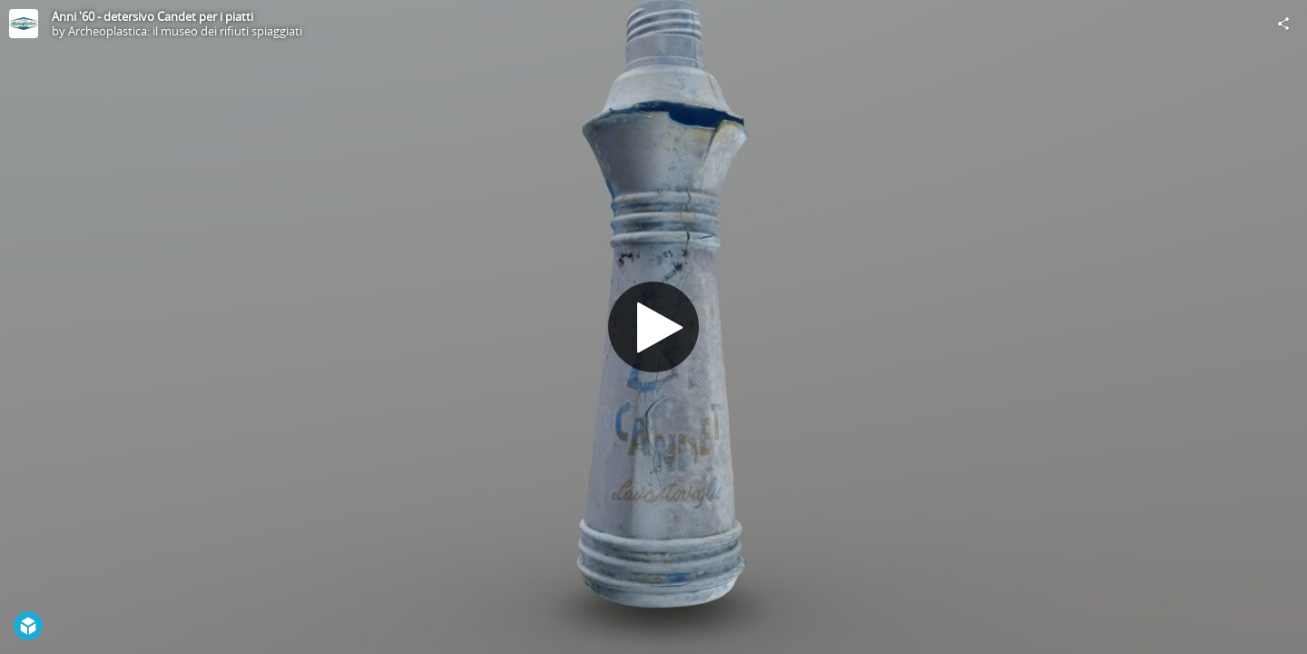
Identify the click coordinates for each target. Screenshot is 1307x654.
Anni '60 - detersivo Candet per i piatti (152, 16)
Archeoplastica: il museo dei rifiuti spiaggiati (185, 31)
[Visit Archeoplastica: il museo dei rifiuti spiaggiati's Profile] (23, 23)
